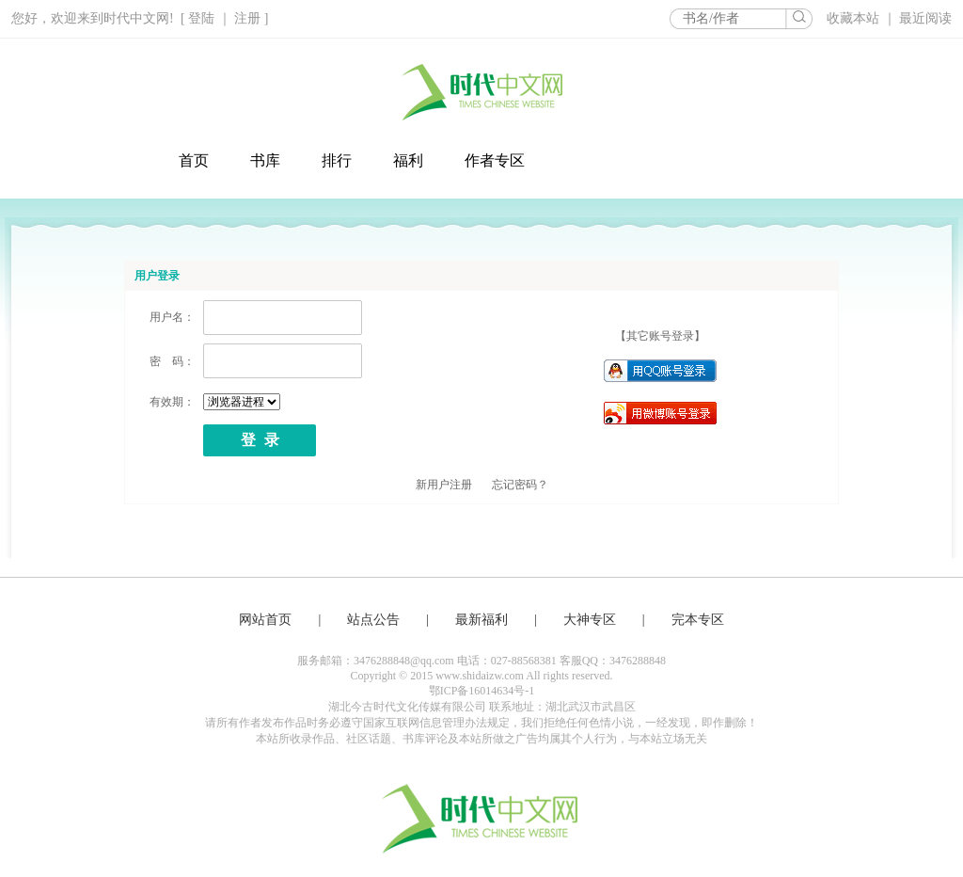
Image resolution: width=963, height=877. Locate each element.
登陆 (201, 18)
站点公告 (373, 620)
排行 (337, 160)
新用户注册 (444, 484)
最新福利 (481, 620)
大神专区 (589, 620)
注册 (247, 18)
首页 (194, 160)
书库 (265, 160)
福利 (408, 160)
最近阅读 (925, 18)
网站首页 (265, 620)
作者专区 (495, 160)
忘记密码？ (520, 484)
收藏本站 (855, 18)
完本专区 (697, 620)
